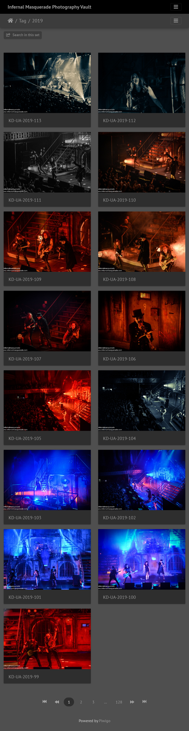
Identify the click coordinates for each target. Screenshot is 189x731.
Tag (22, 20)
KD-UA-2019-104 (119, 438)
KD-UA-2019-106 (119, 358)
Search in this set (22, 34)
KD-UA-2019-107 (25, 358)
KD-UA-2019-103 (25, 517)
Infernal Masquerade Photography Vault (49, 7)
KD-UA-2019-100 (119, 597)
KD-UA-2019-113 (25, 120)
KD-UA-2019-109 (25, 279)
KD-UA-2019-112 (119, 120)
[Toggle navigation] (176, 7)
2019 (37, 20)
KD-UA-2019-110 (119, 200)
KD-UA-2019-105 (25, 438)
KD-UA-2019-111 (25, 200)
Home (10, 20)
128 (119, 701)
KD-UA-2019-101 (25, 597)
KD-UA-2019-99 (24, 676)
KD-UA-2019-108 (119, 279)
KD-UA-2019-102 (119, 517)
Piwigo (104, 720)
